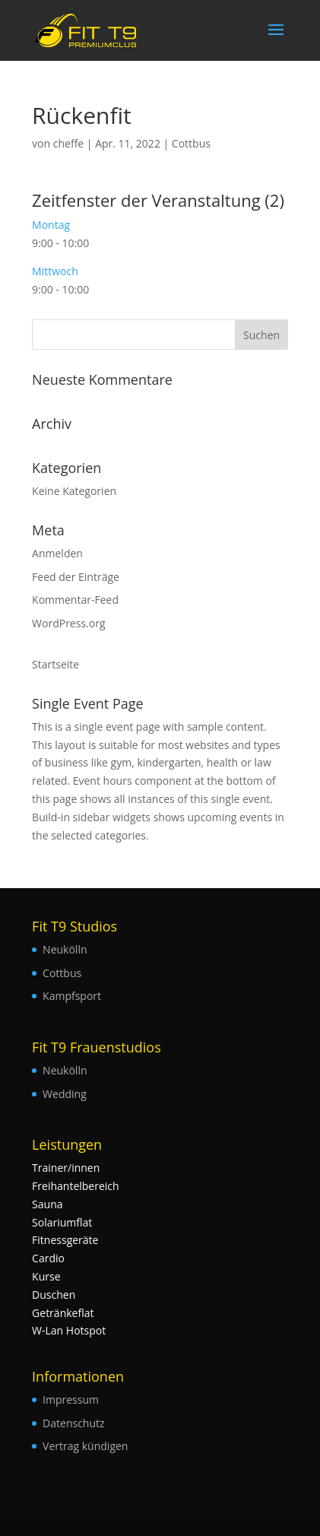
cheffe (68, 143)
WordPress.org (68, 623)
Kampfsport (72, 996)
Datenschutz (73, 1423)
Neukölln (65, 949)
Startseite (55, 664)
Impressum (71, 1399)
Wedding (65, 1094)
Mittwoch (55, 271)
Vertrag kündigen (85, 1446)
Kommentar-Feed (75, 599)
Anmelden (57, 553)
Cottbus (191, 143)
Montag (51, 224)
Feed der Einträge (75, 577)
